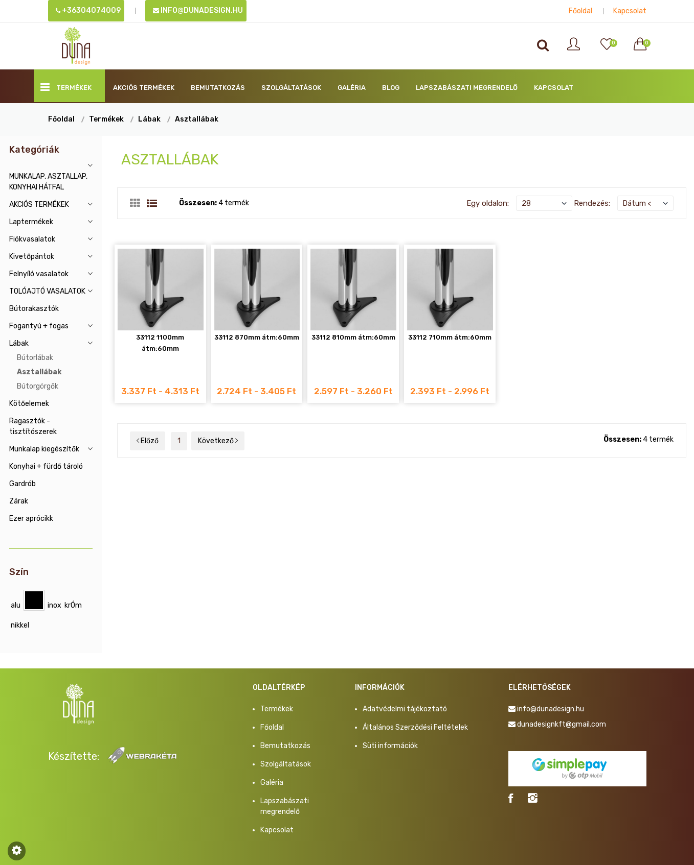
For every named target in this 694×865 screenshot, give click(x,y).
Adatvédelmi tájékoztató (405, 709)
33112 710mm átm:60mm (449, 337)
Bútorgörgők (37, 386)
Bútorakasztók (34, 308)
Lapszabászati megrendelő (467, 87)
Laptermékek (31, 222)
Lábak (149, 119)
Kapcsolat (629, 11)
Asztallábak (196, 119)
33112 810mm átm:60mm (353, 337)
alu (15, 605)
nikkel (20, 625)
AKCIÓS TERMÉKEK (143, 87)
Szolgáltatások (291, 87)
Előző (148, 441)
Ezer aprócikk (31, 518)
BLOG (390, 87)
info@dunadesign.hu (198, 10)
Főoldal (580, 11)
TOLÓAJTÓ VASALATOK (47, 291)
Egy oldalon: (487, 203)
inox (54, 605)
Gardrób (22, 483)
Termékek (66, 87)
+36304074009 (88, 10)
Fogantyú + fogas (39, 326)
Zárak (18, 501)
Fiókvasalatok (32, 239)
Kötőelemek (29, 403)
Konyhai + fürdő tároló (46, 466)
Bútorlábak (35, 357)
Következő (218, 441)
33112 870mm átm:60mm (256, 337)
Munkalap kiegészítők (44, 449)
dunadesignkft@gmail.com (561, 724)
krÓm (73, 605)
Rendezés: (592, 203)
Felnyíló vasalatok (39, 274)
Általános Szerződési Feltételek (415, 727)
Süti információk (390, 745)
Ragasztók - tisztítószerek (33, 426)
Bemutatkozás (218, 87)
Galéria (352, 87)
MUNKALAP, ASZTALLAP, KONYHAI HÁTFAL (48, 181)
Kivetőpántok (31, 256)
